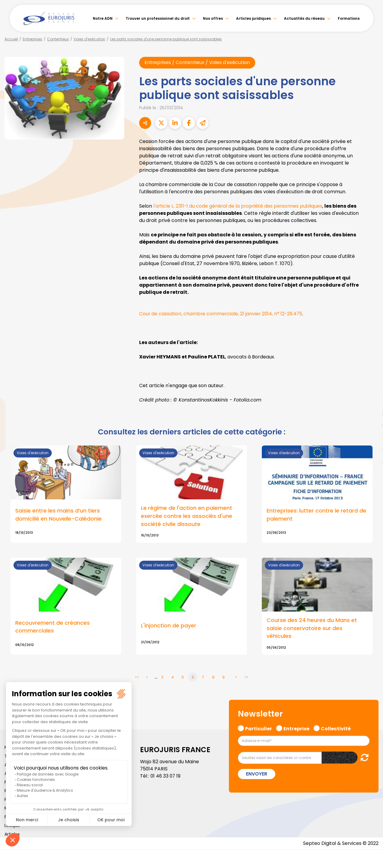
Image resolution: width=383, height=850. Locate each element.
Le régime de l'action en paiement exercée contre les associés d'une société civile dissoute (186, 516)
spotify (371, 449)
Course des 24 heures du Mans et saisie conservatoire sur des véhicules (312, 629)
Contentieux (58, 39)
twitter (371, 401)
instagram (371, 437)
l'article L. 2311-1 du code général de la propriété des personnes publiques (238, 206)
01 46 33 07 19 (166, 776)
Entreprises (32, 39)
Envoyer (256, 774)
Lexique (12, 826)
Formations (349, 18)
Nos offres (213, 18)
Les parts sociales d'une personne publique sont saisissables (166, 39)
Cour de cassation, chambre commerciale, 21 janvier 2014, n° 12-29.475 (221, 313)
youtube (371, 425)
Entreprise (296, 728)
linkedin (371, 413)
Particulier (258, 728)
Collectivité (336, 728)
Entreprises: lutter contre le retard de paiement (316, 515)
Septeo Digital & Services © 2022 (341, 843)
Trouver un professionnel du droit (158, 18)
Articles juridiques (253, 18)
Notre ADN (103, 18)
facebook (371, 389)
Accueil (11, 39)
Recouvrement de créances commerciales (52, 627)
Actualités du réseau (304, 18)
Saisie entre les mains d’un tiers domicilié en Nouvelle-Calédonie (58, 515)
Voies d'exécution (89, 39)
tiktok (371, 461)
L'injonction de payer (168, 626)
